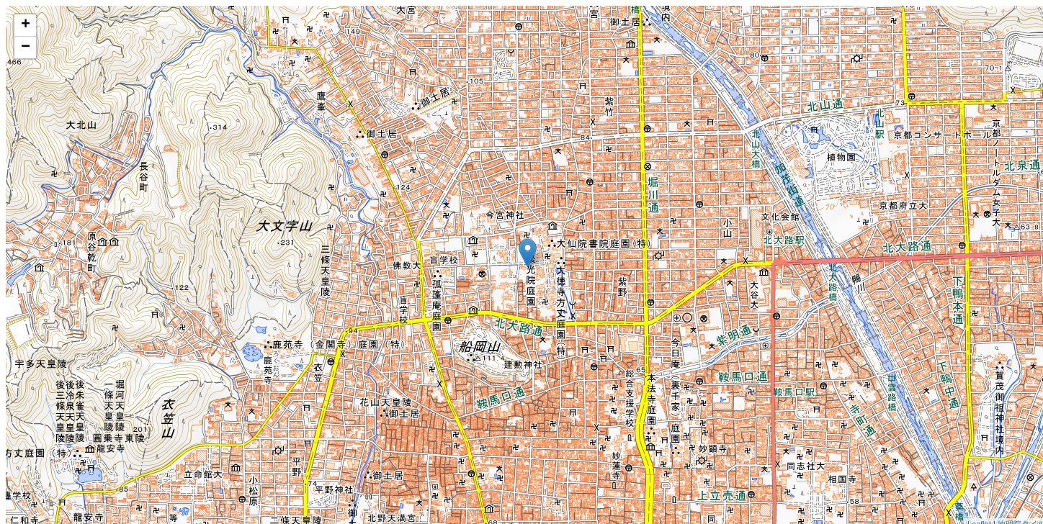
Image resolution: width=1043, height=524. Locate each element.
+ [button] (25, 25)
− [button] (25, 47)
